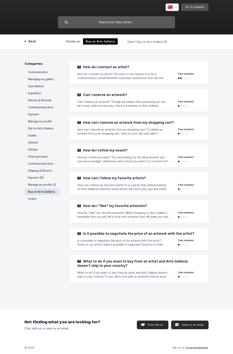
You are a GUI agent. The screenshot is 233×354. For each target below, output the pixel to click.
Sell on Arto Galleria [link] (40, 128)
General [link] (33, 142)
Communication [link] (38, 72)
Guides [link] (32, 135)
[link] (139, 72)
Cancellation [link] (36, 86)
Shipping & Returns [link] (40, 170)
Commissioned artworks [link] (43, 107)
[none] (172, 7)
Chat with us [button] (155, 324)
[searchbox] (116, 22)
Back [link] (32, 41)
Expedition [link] (34, 93)
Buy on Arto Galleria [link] (41, 191)
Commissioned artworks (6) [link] (44, 163)
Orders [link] (32, 198)
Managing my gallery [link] (41, 79)
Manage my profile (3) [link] (42, 184)
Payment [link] (33, 114)
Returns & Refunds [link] (39, 100)
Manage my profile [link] (40, 121)
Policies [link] (33, 149)
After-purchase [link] (37, 156)
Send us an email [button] (192, 324)
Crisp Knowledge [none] (197, 347)
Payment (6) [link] (35, 177)
